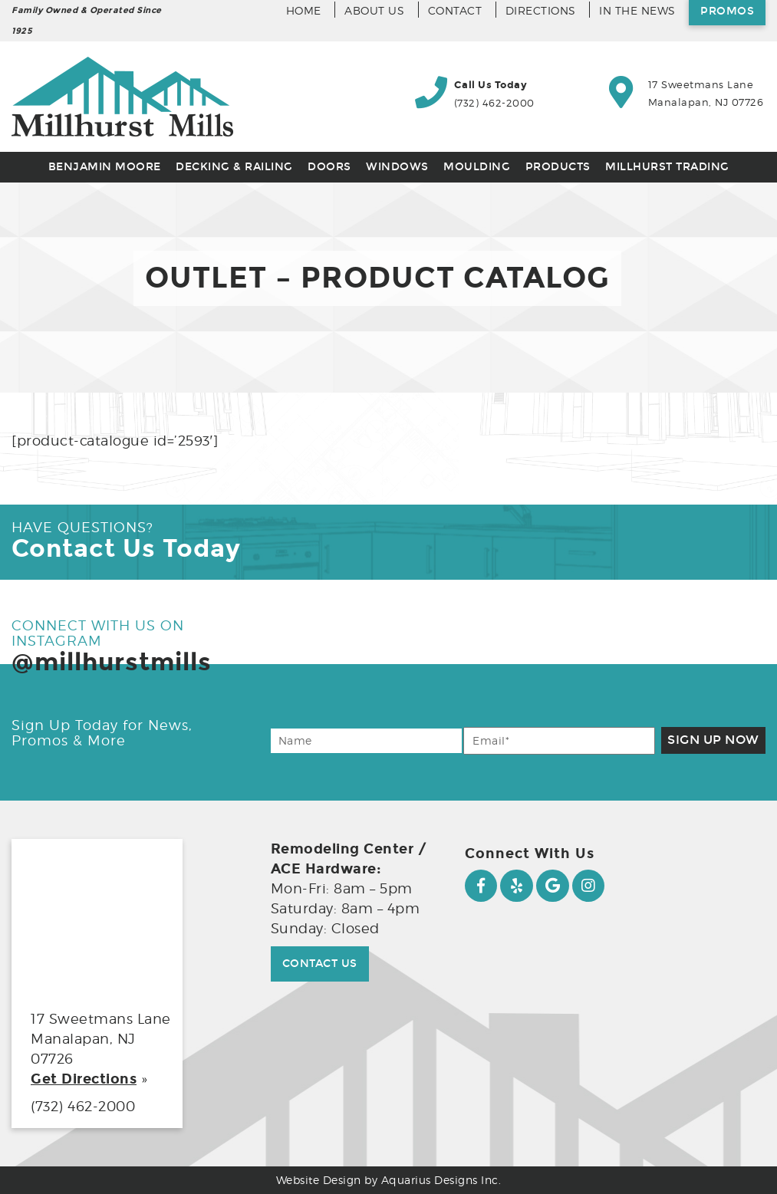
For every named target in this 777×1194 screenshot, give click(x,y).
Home (303, 10)
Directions (540, 10)
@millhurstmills (112, 662)
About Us (374, 10)
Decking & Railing (234, 166)
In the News (637, 10)
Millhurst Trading (667, 166)
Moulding (476, 166)
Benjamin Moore (104, 166)
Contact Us (319, 963)
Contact (455, 10)
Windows (397, 166)
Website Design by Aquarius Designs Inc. (389, 1179)
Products (558, 166)
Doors (329, 166)
